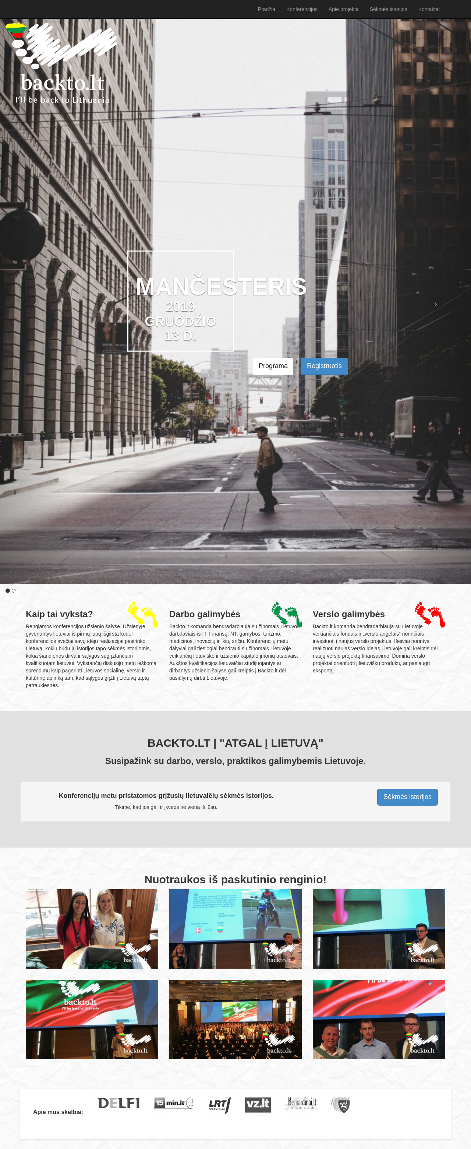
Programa (273, 366)
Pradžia (61, 62)
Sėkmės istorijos (388, 9)
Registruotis (324, 366)
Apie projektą (344, 9)
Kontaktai (429, 9)
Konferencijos (302, 9)
